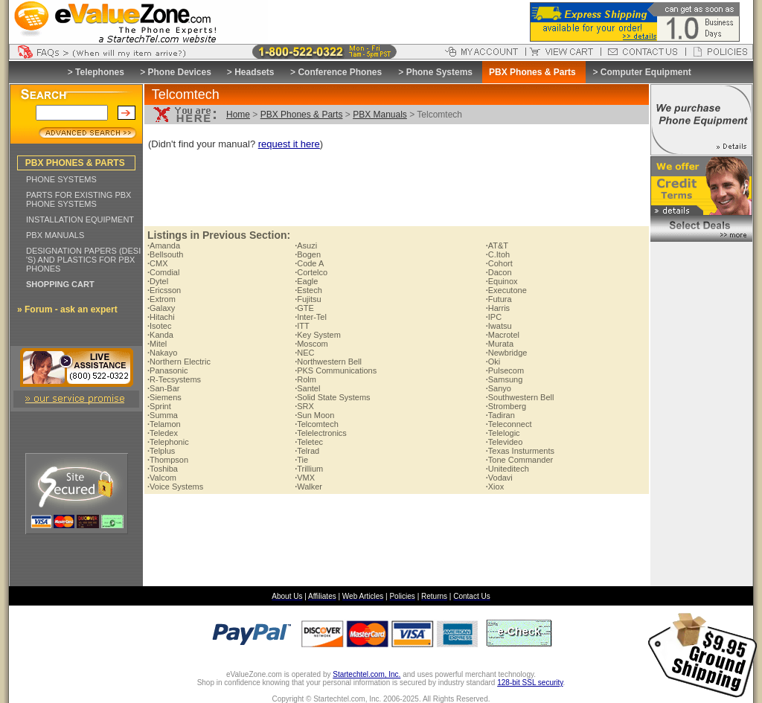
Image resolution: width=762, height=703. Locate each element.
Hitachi (161, 316)
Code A (309, 263)
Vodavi (499, 477)
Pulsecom (505, 370)
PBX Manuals (380, 114)
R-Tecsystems (174, 379)
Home (238, 114)
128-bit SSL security (530, 682)
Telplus (161, 450)
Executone (506, 290)
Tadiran (500, 415)
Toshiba (162, 468)
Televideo (504, 441)
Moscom (311, 343)
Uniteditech (507, 468)
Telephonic (168, 441)
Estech (308, 290)
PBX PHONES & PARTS (75, 163)
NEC (304, 352)
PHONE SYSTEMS (61, 179)
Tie (301, 459)
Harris (498, 308)
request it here (289, 144)
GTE (304, 308)
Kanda (160, 334)
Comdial (163, 272)
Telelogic (503, 432)
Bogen (308, 254)
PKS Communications (336, 370)
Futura (499, 299)
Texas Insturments (520, 450)
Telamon (164, 424)
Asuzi (306, 245)
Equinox (502, 281)
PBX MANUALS (55, 235)
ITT (302, 325)
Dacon (499, 272)
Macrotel (502, 334)
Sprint (159, 406)
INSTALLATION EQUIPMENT (80, 219)
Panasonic (167, 370)
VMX (305, 477)
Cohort (499, 263)
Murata (499, 343)
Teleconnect (509, 424)
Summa (162, 415)
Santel (307, 388)
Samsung (504, 379)
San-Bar (163, 388)
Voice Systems (175, 486)
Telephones (99, 72)
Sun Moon (314, 415)
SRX (304, 406)
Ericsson (164, 290)
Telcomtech (317, 424)
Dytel (157, 281)
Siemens (164, 397)
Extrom (161, 299)
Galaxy (161, 308)
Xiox (495, 486)
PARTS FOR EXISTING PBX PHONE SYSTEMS (78, 199)
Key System (318, 334)
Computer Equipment (646, 72)
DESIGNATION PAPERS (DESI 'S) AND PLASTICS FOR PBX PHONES (83, 259)
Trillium (309, 468)
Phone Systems (439, 72)
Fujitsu (308, 299)
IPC (494, 316)
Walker (308, 486)
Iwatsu (499, 325)
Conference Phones (340, 72)
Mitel (157, 343)
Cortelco (311, 272)
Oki (493, 361)
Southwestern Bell (520, 397)
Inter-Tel (311, 316)
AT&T (497, 245)
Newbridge (507, 352)
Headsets (254, 72)
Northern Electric (179, 361)
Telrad (307, 450)
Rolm (305, 379)
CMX (157, 263)
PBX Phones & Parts (301, 114)
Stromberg (506, 406)
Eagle (306, 281)
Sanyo (498, 388)
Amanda (163, 245)
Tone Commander (520, 459)
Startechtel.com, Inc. (366, 674)
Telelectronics (321, 432)
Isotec (159, 325)
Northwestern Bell (328, 361)
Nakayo (162, 352)
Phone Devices (179, 72)
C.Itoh (498, 254)
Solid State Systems (333, 397)
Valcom (161, 477)
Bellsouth (165, 254)
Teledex (162, 432)
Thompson (167, 459)
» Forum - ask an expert (67, 309)
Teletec (309, 441)
